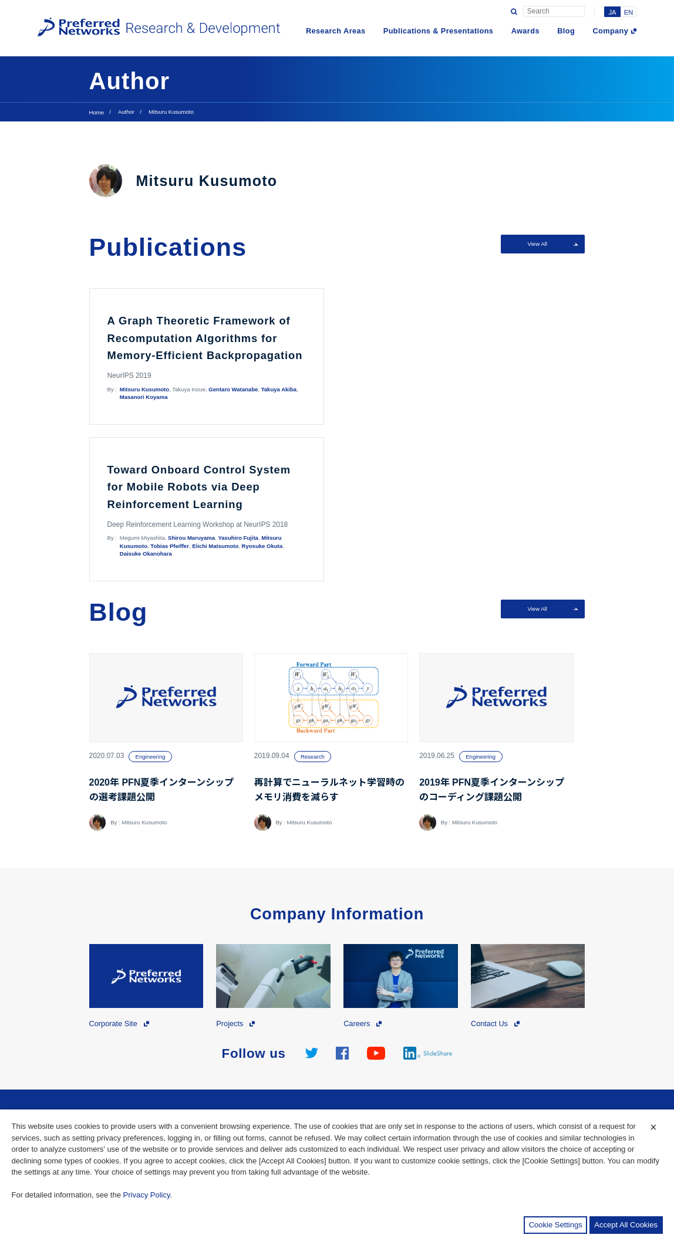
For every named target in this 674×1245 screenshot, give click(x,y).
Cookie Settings (555, 1224)
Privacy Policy (146, 1194)
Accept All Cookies (626, 1224)
